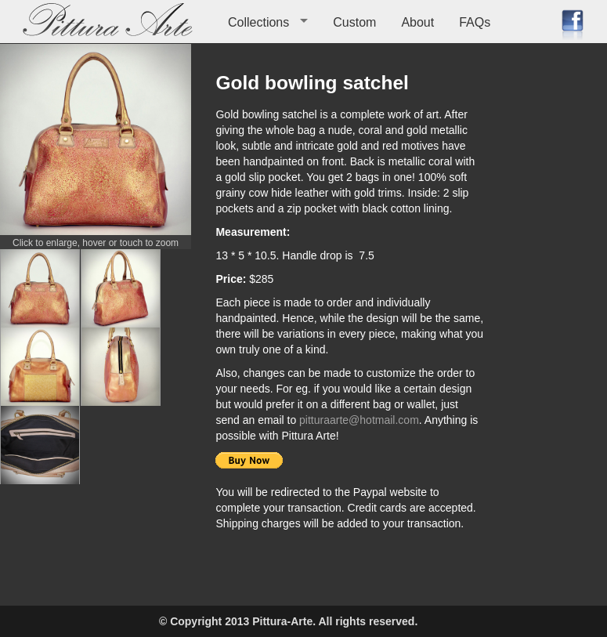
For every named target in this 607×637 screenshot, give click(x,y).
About (417, 22)
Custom (354, 22)
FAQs (474, 22)
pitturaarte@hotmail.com (359, 420)
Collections (258, 22)
